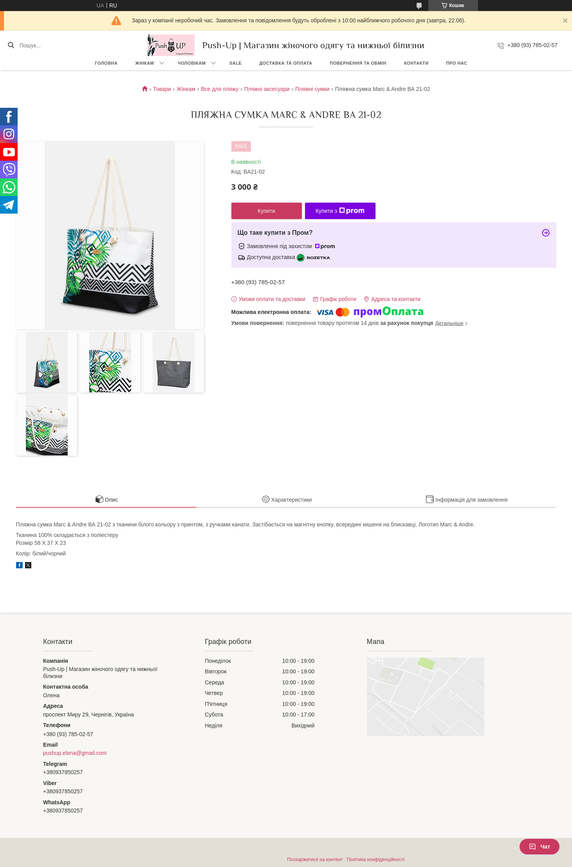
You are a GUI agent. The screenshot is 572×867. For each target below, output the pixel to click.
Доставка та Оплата (285, 63)
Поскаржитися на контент (315, 859)
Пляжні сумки (312, 89)
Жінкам (144, 63)
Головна (106, 63)
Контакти (416, 63)
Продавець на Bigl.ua (286, 852)
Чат (539, 846)
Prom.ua (322, 845)
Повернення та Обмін (358, 63)
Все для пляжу (219, 89)
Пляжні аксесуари (267, 89)
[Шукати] (11, 45)
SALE (235, 63)
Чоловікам (192, 63)
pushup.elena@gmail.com (74, 753)
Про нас (456, 63)
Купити (266, 211)
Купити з (340, 210)
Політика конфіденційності (375, 859)
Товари (162, 89)
